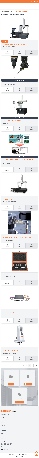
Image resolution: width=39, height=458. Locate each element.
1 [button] (29, 365)
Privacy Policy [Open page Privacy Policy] (4, 417)
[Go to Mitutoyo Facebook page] (8, 444)
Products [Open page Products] (3, 425)
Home (2, 11)
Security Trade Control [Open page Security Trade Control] (6, 420)
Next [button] (36, 365)
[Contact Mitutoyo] (11, 444)
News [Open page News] (2, 428)
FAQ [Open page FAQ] (2, 438)
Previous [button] (25, 365)
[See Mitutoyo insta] (2, 444)
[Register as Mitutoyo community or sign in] (34, 1)
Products (8, 11)
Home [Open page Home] (2, 422)
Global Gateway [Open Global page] (5, 446)
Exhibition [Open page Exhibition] (3, 430)
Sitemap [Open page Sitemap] (3, 441)
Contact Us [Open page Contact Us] (3, 433)
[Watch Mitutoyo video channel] (5, 444)
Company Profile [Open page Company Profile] (5, 414)
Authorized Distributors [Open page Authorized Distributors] (6, 436)
